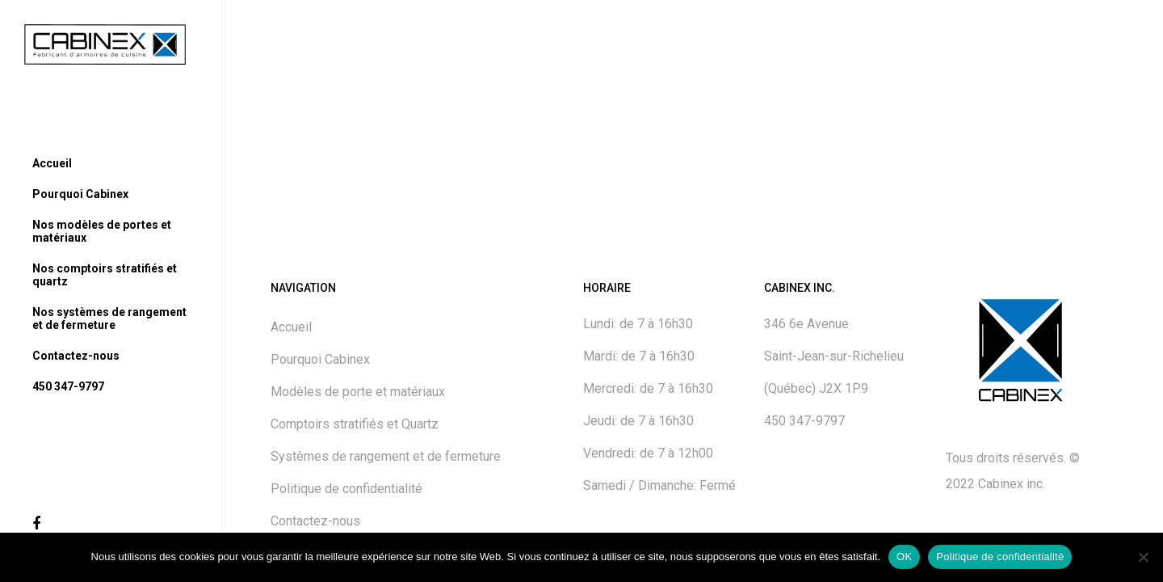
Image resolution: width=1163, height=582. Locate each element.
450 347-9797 (804, 420)
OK (904, 556)
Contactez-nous (315, 521)
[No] (1143, 557)
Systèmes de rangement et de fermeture (386, 456)
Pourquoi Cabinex (320, 359)
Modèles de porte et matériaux (358, 391)
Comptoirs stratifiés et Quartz (355, 424)
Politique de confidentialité (346, 488)
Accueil (291, 327)
